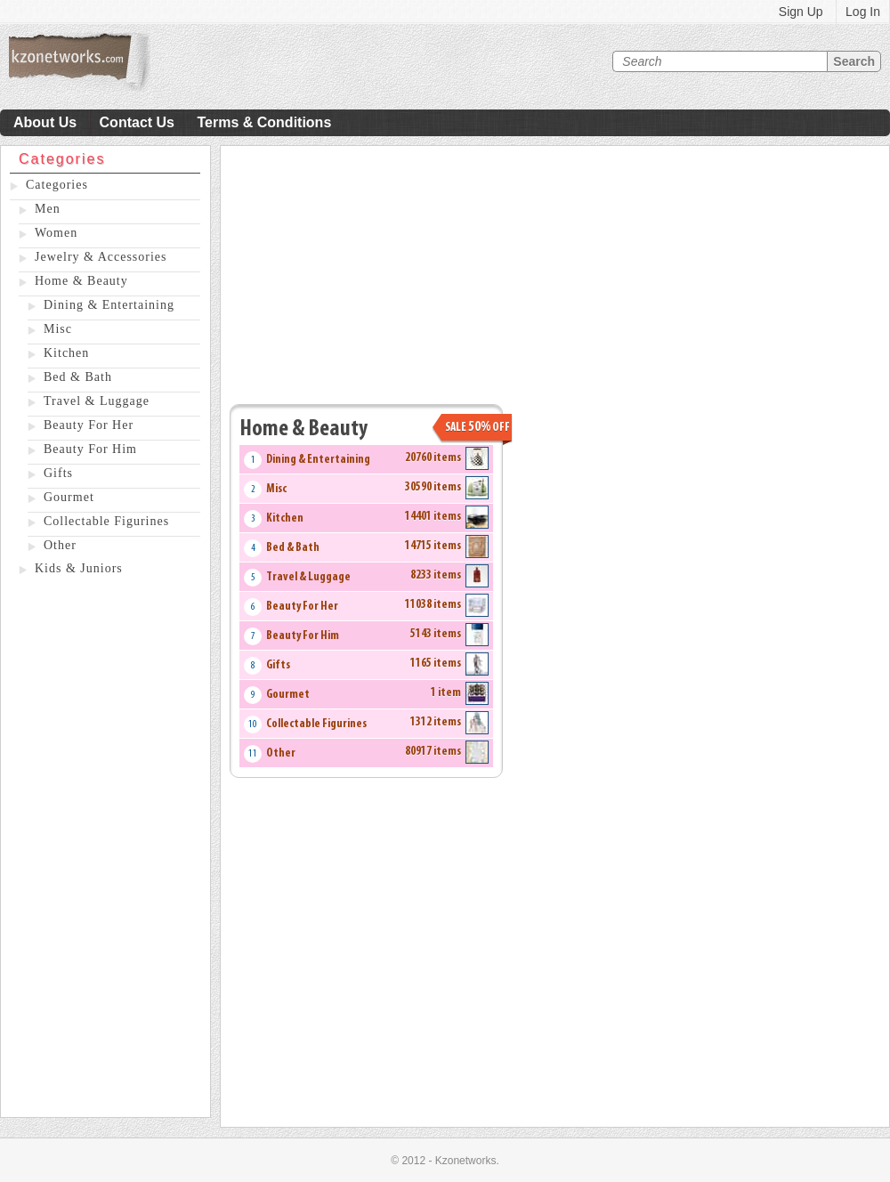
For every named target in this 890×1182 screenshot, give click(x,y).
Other (60, 545)
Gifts (58, 473)
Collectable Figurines (106, 521)
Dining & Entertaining (109, 305)
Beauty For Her (89, 425)
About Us (45, 122)
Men (48, 208)
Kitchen (66, 353)
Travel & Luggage (97, 401)
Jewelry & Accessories (101, 256)
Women (56, 232)
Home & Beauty (81, 280)
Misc (58, 329)
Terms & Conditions (264, 122)
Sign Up (801, 11)
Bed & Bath (78, 377)
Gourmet (69, 497)
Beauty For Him (90, 449)
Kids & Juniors (79, 568)
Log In (863, 11)
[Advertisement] (105, 850)
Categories (57, 184)
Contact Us (137, 122)
